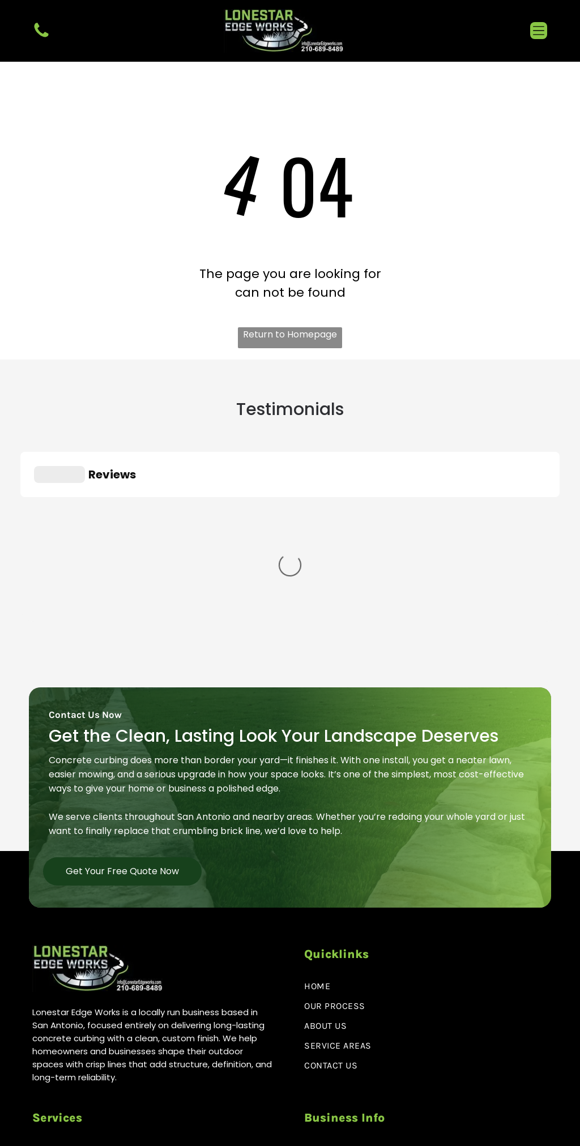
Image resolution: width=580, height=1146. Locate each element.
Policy (451, 1128)
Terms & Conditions (508, 1128)
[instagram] (65, 1081)
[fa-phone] (41, 36)
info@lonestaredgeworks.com (397, 1041)
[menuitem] (426, 843)
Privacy (423, 1128)
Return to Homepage (290, 334)
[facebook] (42, 1081)
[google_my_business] (87, 1081)
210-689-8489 (361, 1012)
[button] (538, 30)
